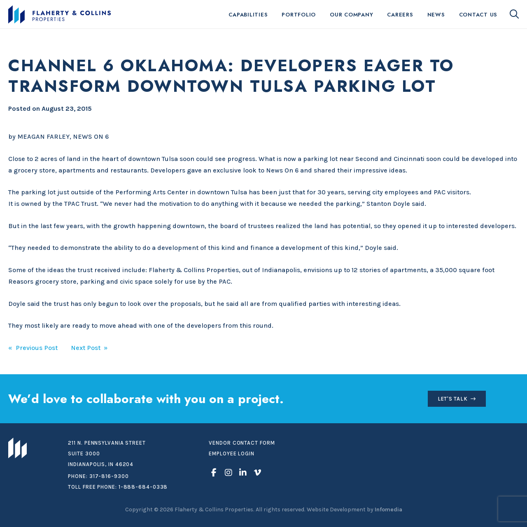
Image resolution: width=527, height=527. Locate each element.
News (436, 15)
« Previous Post (33, 348)
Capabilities (248, 15)
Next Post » (89, 348)
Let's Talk (453, 399)
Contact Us (478, 15)
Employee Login (231, 453)
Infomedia (388, 509)
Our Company (351, 15)
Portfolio (299, 15)
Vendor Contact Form (242, 443)
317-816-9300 (109, 476)
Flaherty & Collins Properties (59, 14)
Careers (400, 15)
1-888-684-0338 (143, 487)
